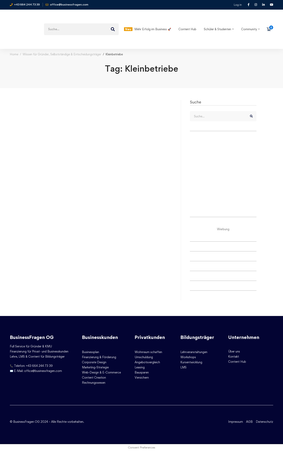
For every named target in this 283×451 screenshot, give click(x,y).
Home (14, 54)
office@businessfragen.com (43, 371)
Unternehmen (243, 337)
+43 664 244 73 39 (39, 366)
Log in (238, 4)
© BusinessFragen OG (25, 422)
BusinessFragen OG (32, 337)
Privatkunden (150, 337)
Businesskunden (100, 337)
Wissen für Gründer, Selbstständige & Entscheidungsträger (62, 54)
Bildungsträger (197, 337)
